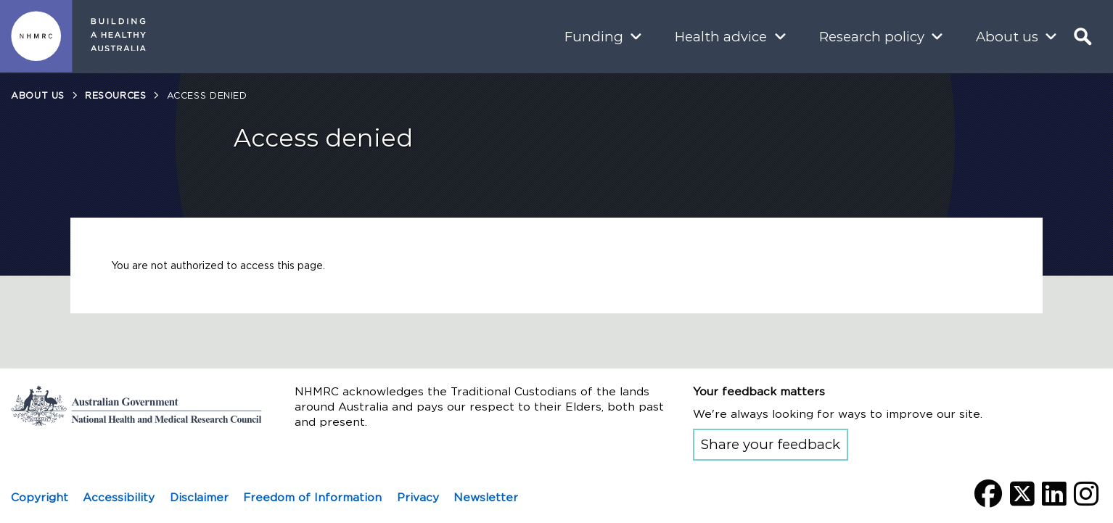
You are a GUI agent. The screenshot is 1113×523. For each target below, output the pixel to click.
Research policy (871, 36)
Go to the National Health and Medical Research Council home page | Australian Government (136, 405)
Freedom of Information (312, 497)
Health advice (721, 36)
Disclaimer (199, 497)
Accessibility (119, 497)
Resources (116, 95)
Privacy (418, 497)
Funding (593, 36)
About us (1007, 36)
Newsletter (485, 497)
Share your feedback (770, 444)
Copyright (39, 497)
